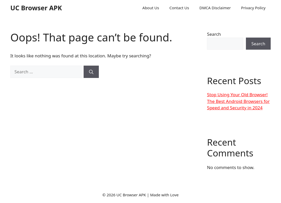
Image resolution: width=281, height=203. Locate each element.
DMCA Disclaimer (215, 7)
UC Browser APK (36, 7)
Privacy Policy (253, 7)
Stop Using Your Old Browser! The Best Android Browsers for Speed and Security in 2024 (238, 101)
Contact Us (179, 7)
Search (214, 34)
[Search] (91, 72)
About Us (150, 7)
